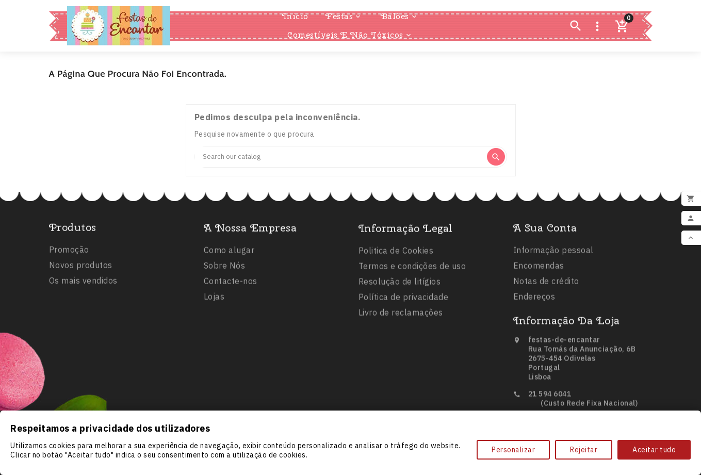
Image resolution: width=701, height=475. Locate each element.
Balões (399, 16)
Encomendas (538, 279)
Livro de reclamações (400, 328)
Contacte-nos (230, 294)
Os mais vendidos (83, 291)
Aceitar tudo (654, 449)
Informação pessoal (553, 263)
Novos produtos (80, 276)
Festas (343, 16)
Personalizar (513, 449)
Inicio (295, 16)
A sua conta (545, 241)
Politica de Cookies (396, 266)
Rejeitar (583, 449)
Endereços (534, 310)
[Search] (340, 156)
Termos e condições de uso (412, 281)
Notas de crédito (546, 294)
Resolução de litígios (399, 297)
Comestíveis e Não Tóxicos (350, 35)
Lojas (214, 310)
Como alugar (229, 263)
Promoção (69, 260)
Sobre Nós (225, 279)
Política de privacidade (403, 312)
